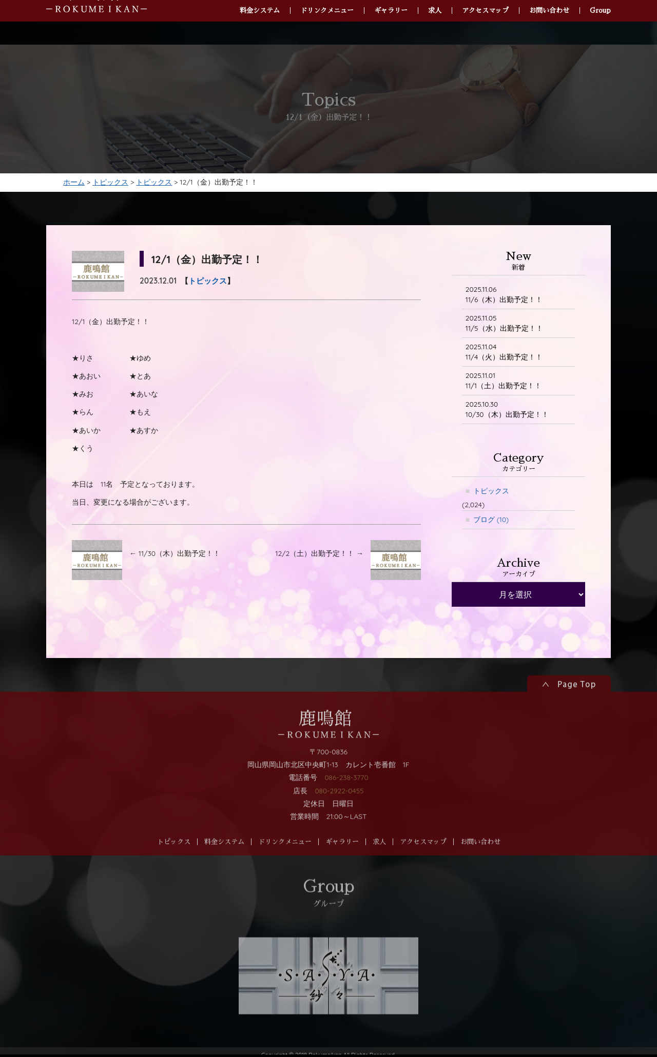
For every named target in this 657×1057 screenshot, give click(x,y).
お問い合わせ (480, 860)
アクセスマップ (423, 860)
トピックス (207, 282)
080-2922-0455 (339, 809)
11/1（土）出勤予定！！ (504, 383)
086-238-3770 (346, 796)
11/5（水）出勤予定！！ (504, 325)
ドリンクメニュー (285, 860)
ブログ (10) (491, 523)
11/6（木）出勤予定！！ (504, 296)
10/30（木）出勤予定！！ (507, 413)
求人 (379, 860)
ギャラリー (342, 860)
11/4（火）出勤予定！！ (504, 354)
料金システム (224, 860)
